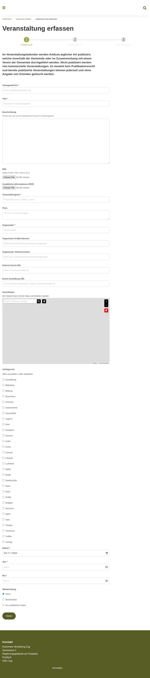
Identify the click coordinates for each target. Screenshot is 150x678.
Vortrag (8, 543)
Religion (9, 504)
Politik (8, 498)
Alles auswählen (9, 375)
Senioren (9, 510)
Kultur (8, 442)
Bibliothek (9, 386)
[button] (44, 302)
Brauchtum (10, 398)
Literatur (9, 459)
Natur (7, 487)
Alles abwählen (26, 375)
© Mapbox (94, 364)
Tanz (7, 521)
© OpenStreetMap (103, 364)
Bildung (8, 392)
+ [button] (106, 302)
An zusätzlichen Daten (15, 606)
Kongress (9, 431)
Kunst (8, 448)
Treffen (8, 538)
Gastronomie (11, 409)
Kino (7, 426)
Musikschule (11, 482)
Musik (8, 476)
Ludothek (9, 465)
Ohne (7, 595)
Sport (7, 515)
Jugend (8, 420)
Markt (8, 470)
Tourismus (10, 532)
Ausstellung (10, 381)
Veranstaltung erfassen (48, 21)
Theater (9, 526)
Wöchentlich (11, 601)
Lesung (8, 454)
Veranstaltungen (25, 21)
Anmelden (57, 668)
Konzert (9, 437)
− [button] (106, 306)
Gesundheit (10, 414)
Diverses (9, 403)
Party (7, 493)
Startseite (7, 21)
